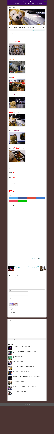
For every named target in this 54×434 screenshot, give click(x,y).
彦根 (34, 258)
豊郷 (36, 258)
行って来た (37, 30)
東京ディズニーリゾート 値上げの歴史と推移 (21, 346)
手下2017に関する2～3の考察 (18, 381)
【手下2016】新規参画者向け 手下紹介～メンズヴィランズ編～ (25, 351)
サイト (10, 298)
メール (10, 294)
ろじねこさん (41, 258)
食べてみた (42, 30)
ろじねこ (33, 30)
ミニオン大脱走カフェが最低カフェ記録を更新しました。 (23, 366)
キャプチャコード (12, 309)
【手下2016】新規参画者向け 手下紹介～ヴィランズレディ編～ (25, 386)
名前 (10, 290)
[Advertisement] (27, 36)
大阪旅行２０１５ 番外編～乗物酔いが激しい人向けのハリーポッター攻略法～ (27, 376)
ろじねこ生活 (26, 1)
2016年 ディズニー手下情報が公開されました (21, 391)
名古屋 (32, 258)
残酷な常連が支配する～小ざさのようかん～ (21, 356)
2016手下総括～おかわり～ (18, 361)
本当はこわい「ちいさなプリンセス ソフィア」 (21, 371)
